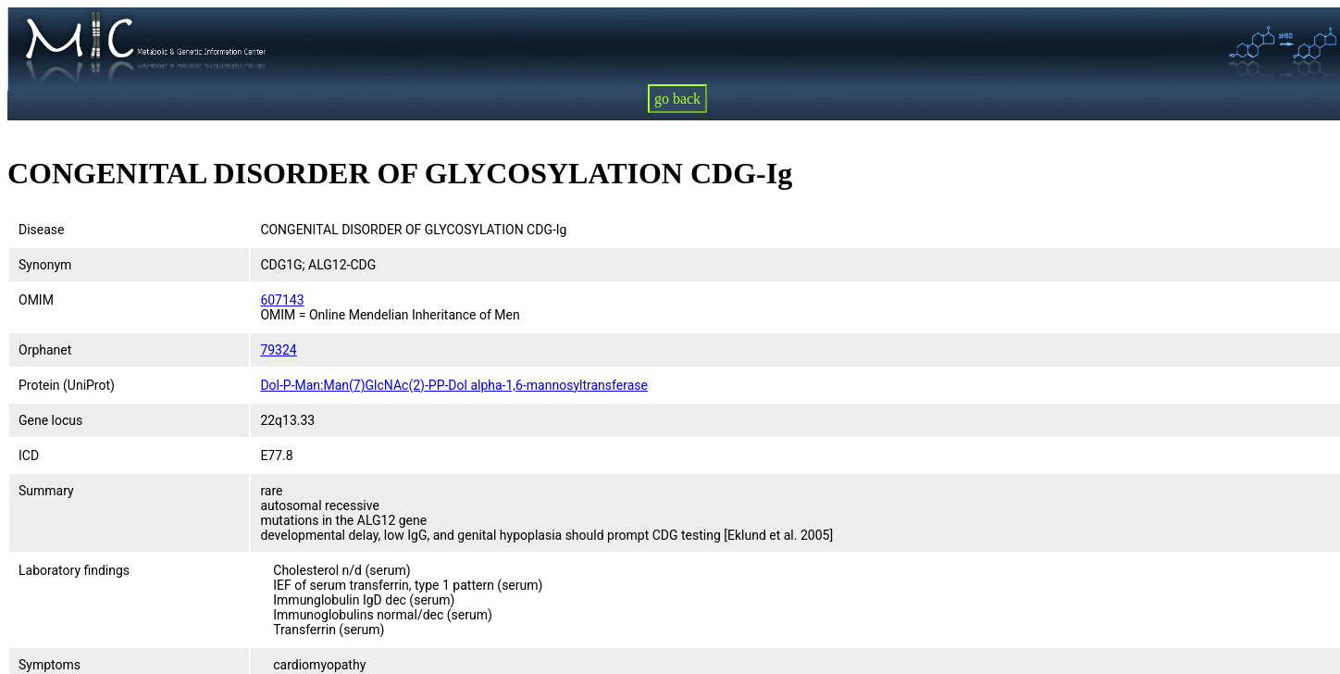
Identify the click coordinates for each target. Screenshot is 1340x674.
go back (677, 98)
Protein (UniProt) (67, 385)
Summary (46, 490)
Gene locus (50, 420)
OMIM (36, 300)
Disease (42, 229)
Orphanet (45, 350)
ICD (29, 455)
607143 (282, 300)
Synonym (45, 264)
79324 (278, 350)
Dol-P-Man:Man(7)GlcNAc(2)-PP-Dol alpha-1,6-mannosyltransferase (454, 385)
